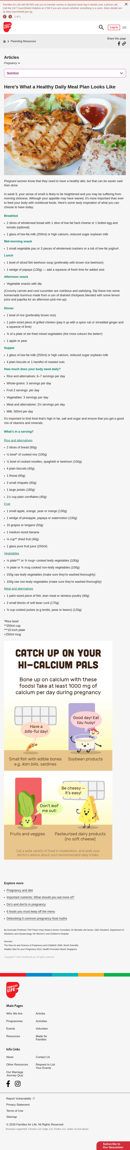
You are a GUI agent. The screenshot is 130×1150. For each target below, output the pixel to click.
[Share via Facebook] (119, 44)
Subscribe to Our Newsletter (113, 1145)
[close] (126, 3)
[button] (12, 63)
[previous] (4, 16)
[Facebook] (8, 1084)
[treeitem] (65, 73)
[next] (10, 16)
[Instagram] (17, 1084)
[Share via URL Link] (124, 44)
